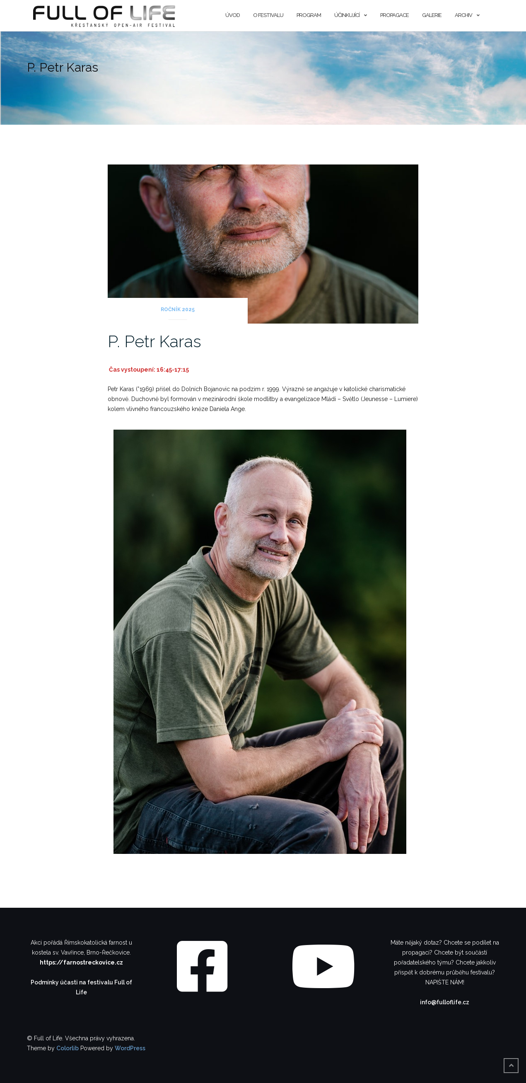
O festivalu (268, 15)
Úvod (232, 15)
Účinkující (347, 15)
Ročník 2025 (178, 309)
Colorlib (67, 1048)
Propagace (394, 15)
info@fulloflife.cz (444, 1002)
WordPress (130, 1048)
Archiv (463, 15)
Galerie (432, 15)
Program (309, 15)
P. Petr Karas (154, 341)
